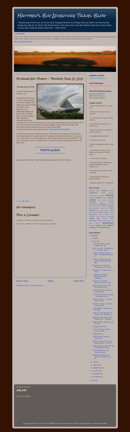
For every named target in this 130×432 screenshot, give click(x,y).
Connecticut (93, 195)
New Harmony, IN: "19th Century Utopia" (101, 351)
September (97, 368)
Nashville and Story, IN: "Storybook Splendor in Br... (102, 356)
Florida (110, 195)
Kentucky (111, 200)
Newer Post (22, 281)
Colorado (111, 193)
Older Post (79, 281)
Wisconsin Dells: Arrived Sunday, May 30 (101, 244)
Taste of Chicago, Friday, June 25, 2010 (101, 330)
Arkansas (111, 190)
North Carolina (109, 210)
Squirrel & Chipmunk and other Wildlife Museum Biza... (102, 261)
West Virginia (94, 223)
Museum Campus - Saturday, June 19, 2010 (103, 304)
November (97, 374)
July (94, 362)
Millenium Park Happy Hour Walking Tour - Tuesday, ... (103, 318)
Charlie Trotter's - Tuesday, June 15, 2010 (102, 300)
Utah (98, 218)
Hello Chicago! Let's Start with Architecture (102, 286)
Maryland (111, 202)
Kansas (104, 200)
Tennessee (110, 216)
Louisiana (92, 202)
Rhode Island (104, 214)
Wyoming (92, 225)
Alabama (92, 190)
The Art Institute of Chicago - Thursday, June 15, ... (103, 295)
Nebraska (104, 206)
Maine (102, 202)
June (95, 241)
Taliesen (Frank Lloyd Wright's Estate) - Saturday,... (100, 276)
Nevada (111, 206)
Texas (91, 218)
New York (100, 210)
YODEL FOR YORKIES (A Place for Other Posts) (101, 226)
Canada (103, 193)
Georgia (91, 198)
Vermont (104, 218)
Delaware (101, 195)
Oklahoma (105, 212)
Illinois (111, 198)
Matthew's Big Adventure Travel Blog (61, 15)
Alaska (98, 190)
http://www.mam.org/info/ (59, 129)
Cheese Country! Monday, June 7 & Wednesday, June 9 (103, 254)
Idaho (104, 198)
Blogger (104, 423)
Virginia (111, 218)
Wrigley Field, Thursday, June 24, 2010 (103, 323)
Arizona (104, 190)
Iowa (99, 200)
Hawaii (99, 198)
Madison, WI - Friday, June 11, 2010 (103, 271)
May (94, 238)
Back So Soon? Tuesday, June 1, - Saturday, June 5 (103, 249)
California (93, 193)
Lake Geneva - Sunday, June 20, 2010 (102, 309)
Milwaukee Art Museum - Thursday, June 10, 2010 (102, 266)
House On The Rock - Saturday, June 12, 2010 (102, 281)
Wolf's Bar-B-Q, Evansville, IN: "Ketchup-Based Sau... (103, 346)
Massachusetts (93, 204)
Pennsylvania (93, 214)
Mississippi (110, 204)
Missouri (91, 206)
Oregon (111, 212)
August (96, 365)
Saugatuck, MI (98, 334)
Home (51, 281)
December (97, 377)
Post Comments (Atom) (34, 285)
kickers (89, 423)
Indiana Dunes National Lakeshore (101, 337)
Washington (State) (95, 220)
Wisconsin (25, 201)
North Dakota (93, 212)
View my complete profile (23, 41)
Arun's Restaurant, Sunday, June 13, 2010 (102, 291)
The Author (20, 34)
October (96, 371)
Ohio (100, 212)
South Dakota (100, 216)
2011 (93, 380)
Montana (98, 206)
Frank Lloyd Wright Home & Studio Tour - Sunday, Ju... (103, 313)
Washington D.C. (108, 220)
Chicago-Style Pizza (100, 326)
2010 (93, 235)
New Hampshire (94, 208)
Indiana (92, 200)
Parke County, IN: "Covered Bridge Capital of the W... (102, 342)
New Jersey (105, 208)
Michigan (102, 204)
